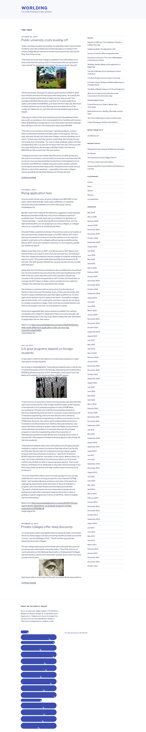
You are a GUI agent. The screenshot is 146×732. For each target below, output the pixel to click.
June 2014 (91, 481)
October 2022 (92, 374)
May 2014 (91, 485)
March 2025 (92, 268)
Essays (90, 182)
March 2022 (91, 404)
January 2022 (92, 413)
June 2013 (91, 532)
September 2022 (93, 379)
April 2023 (91, 349)
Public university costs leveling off (44, 40)
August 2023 (92, 336)
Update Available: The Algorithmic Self (101, 49)
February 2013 (92, 549)
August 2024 (92, 298)
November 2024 (93, 285)
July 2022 (90, 387)
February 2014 (92, 498)
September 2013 (93, 519)
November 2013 (93, 511)
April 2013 (91, 540)
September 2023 (93, 332)
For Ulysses (91, 153)
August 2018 (92, 442)
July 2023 (91, 340)
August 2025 (92, 247)
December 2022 (93, 366)
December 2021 (93, 417)
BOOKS (90, 38)
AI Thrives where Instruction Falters (100, 162)
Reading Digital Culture (95, 100)
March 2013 (91, 545)
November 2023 (93, 323)
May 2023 (91, 345)
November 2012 (93, 562)
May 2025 (91, 259)
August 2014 (92, 472)
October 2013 (92, 515)
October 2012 (92, 566)
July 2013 (90, 528)
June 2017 (91, 459)
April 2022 (91, 400)
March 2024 (92, 310)
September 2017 (93, 447)
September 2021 (93, 425)
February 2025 (92, 272)
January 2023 (92, 361)
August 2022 (92, 383)
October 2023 (92, 327)
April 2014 (91, 489)
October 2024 (92, 289)
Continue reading (28, 177)
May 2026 (91, 213)
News (89, 186)
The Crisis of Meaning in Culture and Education (104, 118)
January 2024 (92, 315)
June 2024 (91, 306)
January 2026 (92, 225)
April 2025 (91, 264)
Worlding (34, 7)
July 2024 (91, 302)
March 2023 (92, 353)
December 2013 (93, 506)
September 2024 (93, 293)
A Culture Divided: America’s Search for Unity (103, 78)
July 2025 (91, 251)
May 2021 (91, 434)
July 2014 (90, 476)
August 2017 (92, 451)
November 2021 (93, 421)
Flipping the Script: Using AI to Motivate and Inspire (105, 149)
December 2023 (93, 319)
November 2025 (93, 234)
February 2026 (92, 221)
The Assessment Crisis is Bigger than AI (101, 158)
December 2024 (93, 281)
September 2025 (93, 242)
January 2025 (92, 276)
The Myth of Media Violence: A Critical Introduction (105, 89)
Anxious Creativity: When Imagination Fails (103, 53)
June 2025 (91, 255)
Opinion (90, 191)
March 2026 (92, 217)
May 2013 (91, 536)
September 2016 (93, 464)
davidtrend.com (93, 136)
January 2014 (92, 502)
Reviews (90, 195)
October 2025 (92, 238)
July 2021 (90, 430)
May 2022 (91, 396)
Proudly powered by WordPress (76, 633)
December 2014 (93, 468)
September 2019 (93, 438)
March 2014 (91, 494)
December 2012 (93, 557)
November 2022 (93, 370)
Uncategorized (92, 199)
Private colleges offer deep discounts (47, 527)
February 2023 (92, 357)
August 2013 (92, 523)
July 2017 (90, 455)
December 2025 (93, 229)
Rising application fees (36, 193)
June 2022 (91, 391)
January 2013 (92, 553)
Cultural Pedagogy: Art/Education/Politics (102, 122)
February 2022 (92, 408)
